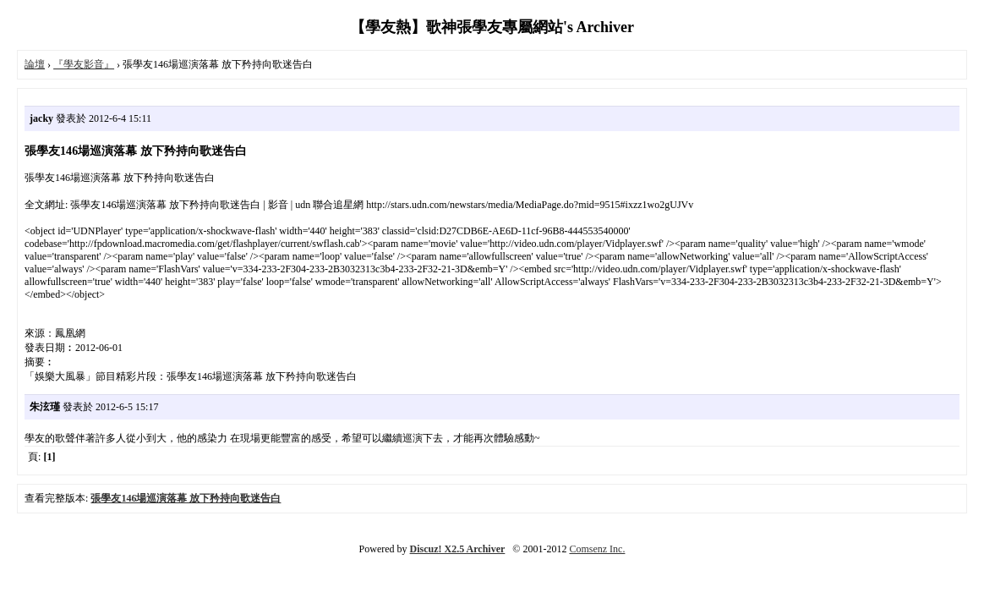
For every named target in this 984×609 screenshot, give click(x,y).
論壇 (35, 64)
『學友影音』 (83, 64)
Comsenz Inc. (597, 549)
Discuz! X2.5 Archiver (458, 549)
